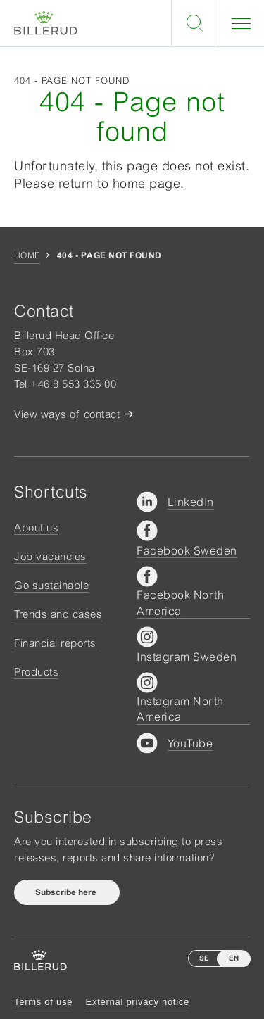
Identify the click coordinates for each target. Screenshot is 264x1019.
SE (204, 958)
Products (36, 672)
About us (36, 527)
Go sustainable (51, 585)
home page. (148, 183)
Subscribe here (67, 892)
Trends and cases (58, 614)
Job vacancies (50, 556)
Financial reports (55, 643)
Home (27, 255)
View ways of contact (67, 414)
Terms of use (43, 1001)
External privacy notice (137, 1001)
